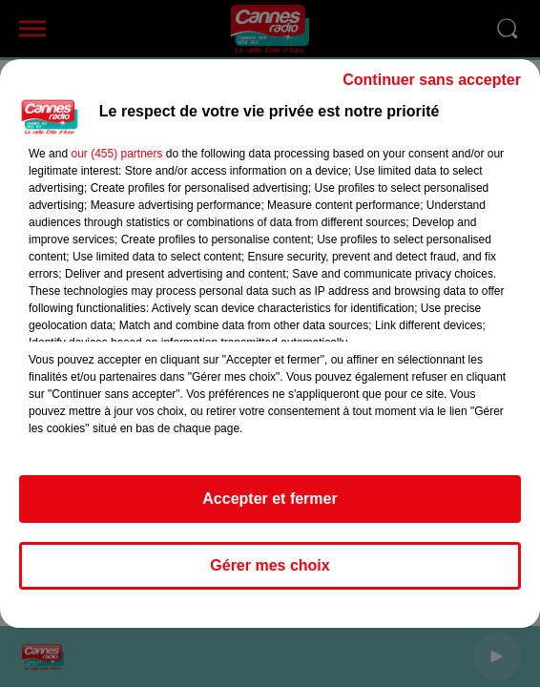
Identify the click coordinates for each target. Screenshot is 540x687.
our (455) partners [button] (116, 153)
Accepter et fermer (269, 498)
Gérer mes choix (269, 565)
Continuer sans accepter (432, 80)
